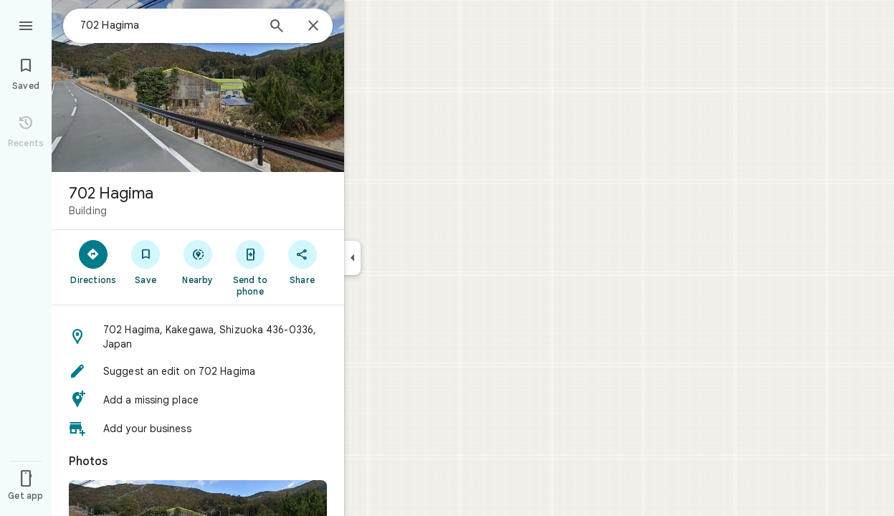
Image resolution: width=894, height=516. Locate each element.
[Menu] (26, 24)
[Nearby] (198, 261)
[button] (198, 337)
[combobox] (168, 25)
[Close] (313, 26)
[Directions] (93, 261)
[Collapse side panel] (352, 258)
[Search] (277, 27)
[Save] (146, 261)
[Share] (302, 261)
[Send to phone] (250, 267)
